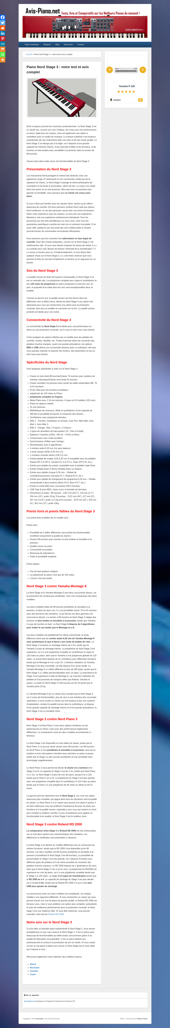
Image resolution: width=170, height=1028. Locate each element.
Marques (47, 44)
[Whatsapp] (2, 54)
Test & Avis (68, 44)
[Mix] (2, 49)
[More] (2, 59)
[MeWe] (2, 44)
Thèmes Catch (142, 1019)
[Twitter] (2, 22)
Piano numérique (32, 44)
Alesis (33, 964)
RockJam (34, 968)
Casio (33, 974)
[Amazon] (126, 100)
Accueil (29, 54)
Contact (80, 44)
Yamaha (34, 971)
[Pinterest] (2, 38)
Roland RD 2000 (56, 914)
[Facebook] (2, 17)
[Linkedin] (2, 33)
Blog (57, 44)
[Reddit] (2, 28)
